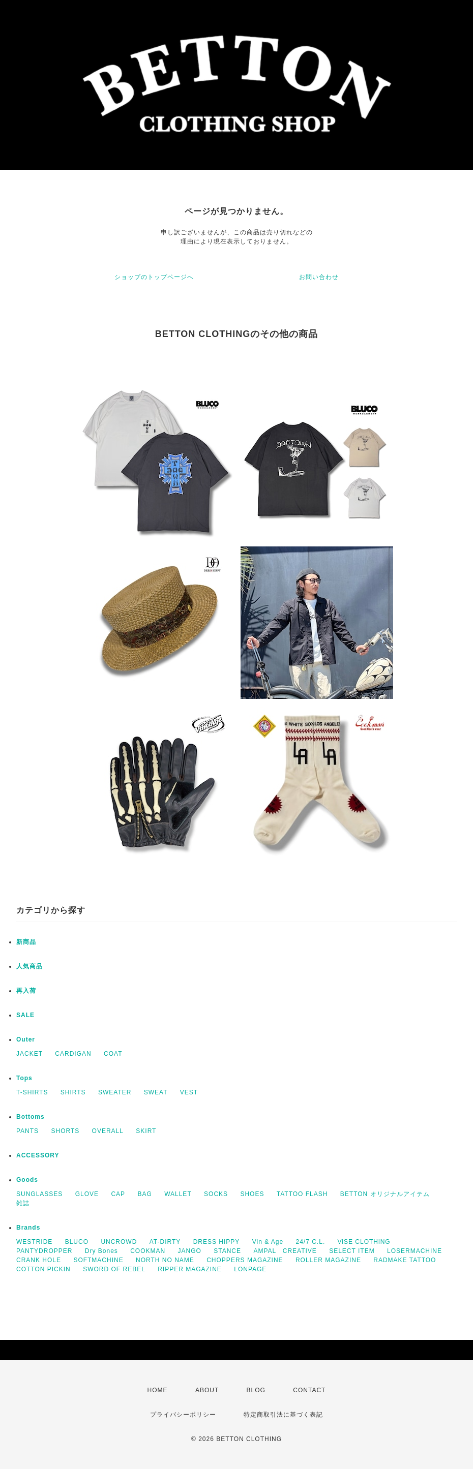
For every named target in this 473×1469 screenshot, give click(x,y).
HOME (157, 1390)
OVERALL (108, 1131)
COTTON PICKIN (43, 1269)
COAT (113, 1053)
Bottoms (30, 1116)
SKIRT (146, 1131)
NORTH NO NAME (165, 1260)
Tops (24, 1078)
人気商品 (29, 966)
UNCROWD (119, 1241)
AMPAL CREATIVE (284, 1250)
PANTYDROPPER (44, 1250)
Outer (25, 1039)
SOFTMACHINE (98, 1260)
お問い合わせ (319, 277)
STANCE (227, 1250)
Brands (28, 1227)
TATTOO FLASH (302, 1194)
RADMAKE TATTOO (404, 1260)
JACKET (29, 1053)
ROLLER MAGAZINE (328, 1260)
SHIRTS (73, 1092)
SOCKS (216, 1194)
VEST (189, 1092)
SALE (25, 1015)
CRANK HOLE (38, 1260)
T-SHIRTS (32, 1092)
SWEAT (156, 1092)
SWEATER (114, 1092)
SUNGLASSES (39, 1194)
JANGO (189, 1250)
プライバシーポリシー (183, 1414)
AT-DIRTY (165, 1241)
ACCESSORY (38, 1155)
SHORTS (65, 1131)
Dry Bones (101, 1250)
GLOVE (87, 1194)
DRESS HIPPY (216, 1241)
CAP (118, 1194)
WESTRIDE (34, 1241)
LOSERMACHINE (414, 1250)
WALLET (178, 1194)
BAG (144, 1194)
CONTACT (309, 1390)
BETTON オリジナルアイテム (385, 1194)
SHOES (252, 1194)
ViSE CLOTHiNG (364, 1241)
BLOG (256, 1390)
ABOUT (207, 1390)
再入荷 (26, 990)
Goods (27, 1179)
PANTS (27, 1131)
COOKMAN (147, 1250)
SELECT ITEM (351, 1250)
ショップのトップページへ (154, 277)
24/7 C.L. (311, 1241)
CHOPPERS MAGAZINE (244, 1260)
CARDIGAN (73, 1053)
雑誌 (22, 1203)
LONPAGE (250, 1269)
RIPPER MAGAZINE (190, 1269)
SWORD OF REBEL (114, 1269)
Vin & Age (268, 1241)
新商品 (26, 941)
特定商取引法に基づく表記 (283, 1414)
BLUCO (76, 1241)
